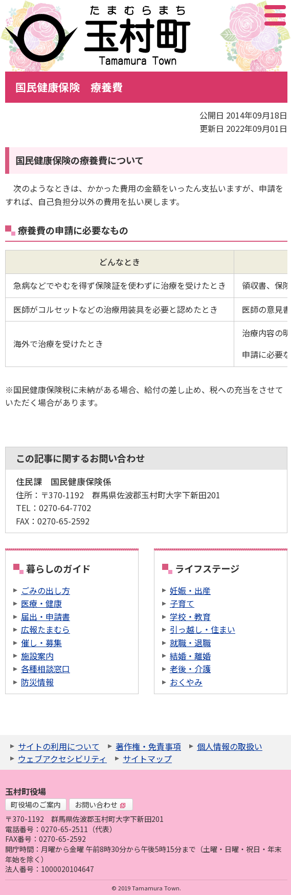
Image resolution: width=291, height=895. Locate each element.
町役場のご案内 (36, 804)
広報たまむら (45, 629)
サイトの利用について (59, 746)
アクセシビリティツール (248, 15)
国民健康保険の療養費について (79, 160)
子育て (182, 603)
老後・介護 (190, 668)
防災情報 (37, 682)
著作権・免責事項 (148, 746)
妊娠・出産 (190, 590)
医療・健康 (41, 603)
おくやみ (186, 682)
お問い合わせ (100, 804)
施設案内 (37, 656)
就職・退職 (190, 642)
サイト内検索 (224, 15)
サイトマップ (147, 758)
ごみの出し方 (45, 590)
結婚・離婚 (190, 656)
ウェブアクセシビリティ (62, 758)
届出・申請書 (45, 616)
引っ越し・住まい (202, 629)
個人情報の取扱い (229, 746)
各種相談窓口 (45, 668)
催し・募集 (41, 642)
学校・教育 (190, 616)
